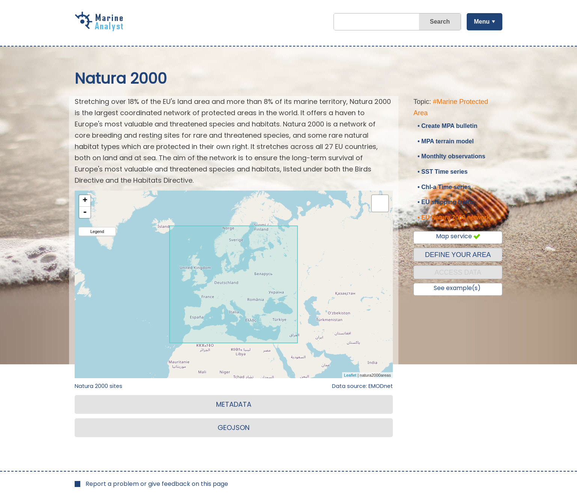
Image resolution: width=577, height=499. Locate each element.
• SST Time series (442, 171)
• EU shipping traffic (446, 202)
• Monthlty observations (451, 156)
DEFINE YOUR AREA (458, 255)
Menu (482, 21)
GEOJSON (233, 427)
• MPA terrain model (446, 141)
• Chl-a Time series (444, 187)
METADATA (233, 404)
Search (440, 21)
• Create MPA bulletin (447, 126)
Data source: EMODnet (362, 386)
